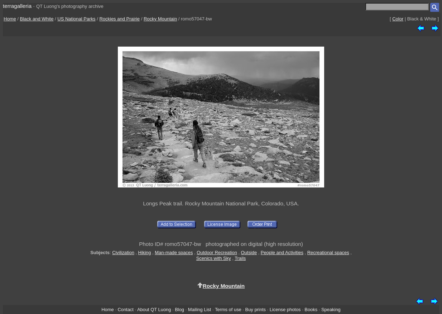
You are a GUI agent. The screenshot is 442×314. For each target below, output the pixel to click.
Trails (240, 258)
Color (397, 19)
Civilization (123, 252)
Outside (249, 252)
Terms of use (228, 309)
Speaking (331, 309)
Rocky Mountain (160, 19)
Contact (125, 309)
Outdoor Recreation (217, 252)
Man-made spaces (174, 252)
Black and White (37, 19)
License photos (285, 309)
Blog (179, 309)
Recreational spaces (328, 252)
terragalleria (17, 6)
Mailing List (199, 309)
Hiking (144, 252)
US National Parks (76, 19)
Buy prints (255, 309)
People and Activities (282, 252)
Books (310, 309)
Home (10, 19)
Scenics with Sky (213, 258)
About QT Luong (154, 309)
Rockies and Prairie (119, 19)
